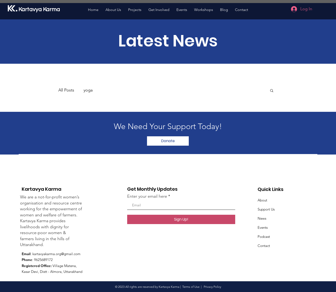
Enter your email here (147, 196)
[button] (272, 90)
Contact (264, 245)
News (262, 218)
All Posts (66, 90)
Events (263, 227)
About (262, 200)
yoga (88, 90)
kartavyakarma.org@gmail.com (56, 254)
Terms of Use (191, 286)
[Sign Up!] (181, 219)
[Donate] (168, 141)
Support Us (266, 209)
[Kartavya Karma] (40, 10)
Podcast (264, 236)
